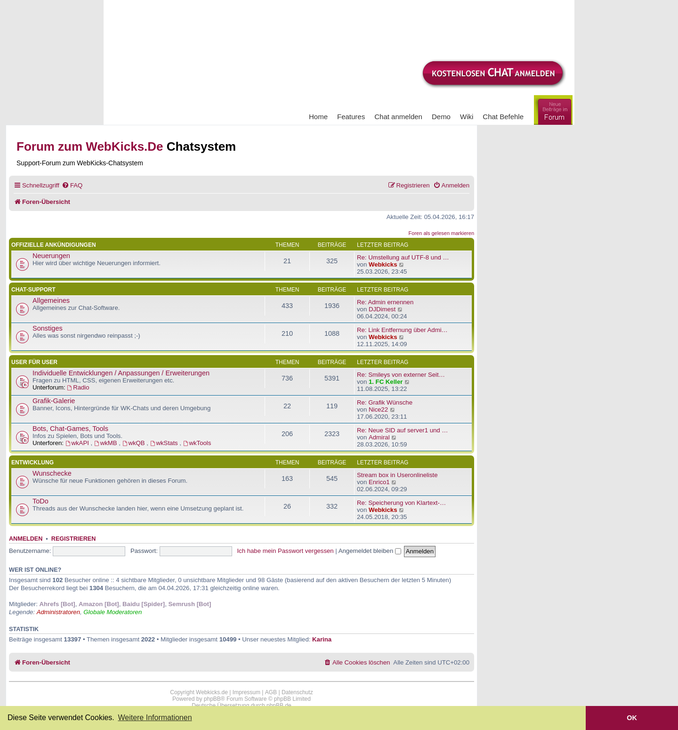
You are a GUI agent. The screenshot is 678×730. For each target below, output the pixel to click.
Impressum (246, 692)
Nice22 (378, 409)
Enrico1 (379, 482)
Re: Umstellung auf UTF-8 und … (403, 257)
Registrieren (73, 538)
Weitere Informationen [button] (155, 718)
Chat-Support (33, 289)
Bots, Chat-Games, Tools (70, 428)
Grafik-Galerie (53, 401)
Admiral (379, 437)
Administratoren (58, 612)
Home (318, 117)
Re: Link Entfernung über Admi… (402, 329)
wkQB (134, 442)
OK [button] (632, 718)
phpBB (212, 699)
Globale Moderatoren (112, 612)
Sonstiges (47, 328)
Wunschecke (52, 473)
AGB (271, 692)
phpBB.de (278, 705)
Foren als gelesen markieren (441, 233)
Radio (78, 387)
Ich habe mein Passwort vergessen (285, 550)
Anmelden (25, 538)
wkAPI (78, 442)
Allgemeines (51, 300)
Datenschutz (297, 692)
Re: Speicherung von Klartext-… (401, 502)
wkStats (165, 442)
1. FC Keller (386, 381)
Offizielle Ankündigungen (53, 245)
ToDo (40, 501)
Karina (321, 639)
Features (351, 117)
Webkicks (383, 264)
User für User (34, 362)
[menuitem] (72, 185)
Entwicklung (32, 462)
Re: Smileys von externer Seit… (401, 374)
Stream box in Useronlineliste (397, 475)
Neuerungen (51, 256)
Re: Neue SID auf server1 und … (402, 430)
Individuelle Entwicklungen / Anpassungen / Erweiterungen (121, 373)
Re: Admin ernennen (385, 302)
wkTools (197, 442)
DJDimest (382, 309)
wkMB (106, 442)
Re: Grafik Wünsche (384, 402)
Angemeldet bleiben (370, 550)
